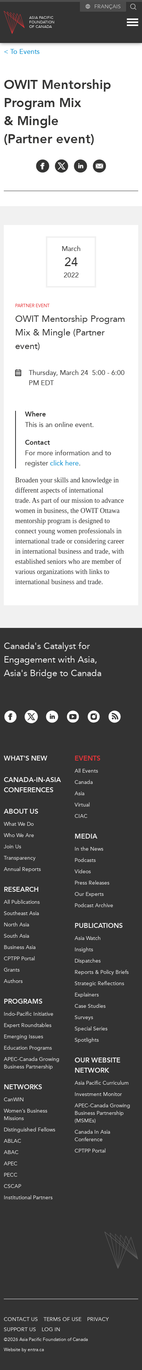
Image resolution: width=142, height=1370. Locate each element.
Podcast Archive (94, 905)
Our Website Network (97, 1065)
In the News (89, 849)
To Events (25, 51)
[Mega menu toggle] (132, 22)
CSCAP (12, 1186)
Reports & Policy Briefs (102, 972)
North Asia (16, 924)
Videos (83, 871)
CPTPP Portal (19, 958)
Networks (23, 1087)
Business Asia (20, 947)
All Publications (22, 902)
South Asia (16, 936)
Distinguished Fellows (29, 1130)
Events (87, 758)
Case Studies (90, 1006)
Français (107, 6)
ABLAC (12, 1141)
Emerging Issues (23, 1036)
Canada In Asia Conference (92, 1136)
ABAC (11, 1152)
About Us (21, 811)
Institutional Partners (28, 1197)
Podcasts (85, 860)
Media (86, 836)
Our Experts (89, 894)
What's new (25, 758)
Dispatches (88, 961)
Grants (12, 970)
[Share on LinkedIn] (80, 166)
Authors (13, 981)
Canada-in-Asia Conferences (32, 785)
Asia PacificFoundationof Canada (42, 22)
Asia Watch (88, 938)
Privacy (98, 1319)
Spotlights (87, 1040)
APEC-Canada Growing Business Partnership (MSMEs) (102, 1113)
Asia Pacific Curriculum (102, 1083)
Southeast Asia (21, 913)
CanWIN (14, 1099)
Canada (84, 782)
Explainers (87, 995)
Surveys (84, 1017)
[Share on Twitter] (61, 166)
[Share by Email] (99, 166)
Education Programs (28, 1048)
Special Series (91, 1029)
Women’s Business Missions (25, 1115)
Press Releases (92, 883)
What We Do (19, 824)
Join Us (12, 846)
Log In (51, 1329)
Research (21, 889)
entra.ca (36, 1349)
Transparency (20, 858)
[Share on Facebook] (42, 166)
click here (64, 463)
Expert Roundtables (27, 1025)
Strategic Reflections (99, 983)
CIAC (81, 816)
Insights (84, 949)
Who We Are (19, 835)
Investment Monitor (98, 1094)
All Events (86, 771)
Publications (99, 925)
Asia (79, 793)
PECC (10, 1175)
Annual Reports (22, 869)
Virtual (82, 805)
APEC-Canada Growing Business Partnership (31, 1063)
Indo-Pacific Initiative (28, 1014)
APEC (10, 1163)
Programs (23, 1001)
